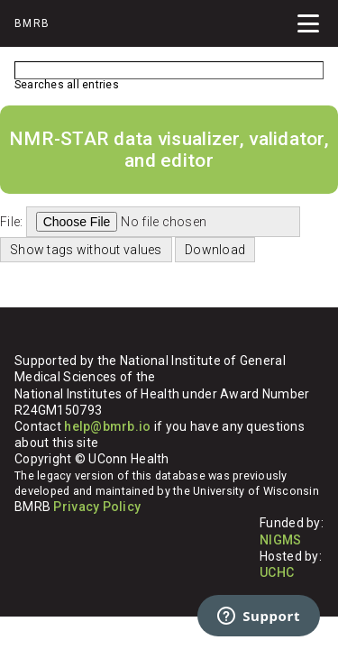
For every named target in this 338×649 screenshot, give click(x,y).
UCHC (277, 572)
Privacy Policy (97, 506)
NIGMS (280, 540)
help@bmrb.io (107, 426)
